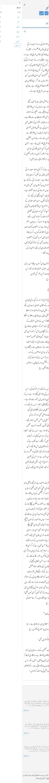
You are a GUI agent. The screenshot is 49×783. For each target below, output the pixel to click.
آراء (24, 13)
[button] (2, 31)
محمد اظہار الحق (29, 7)
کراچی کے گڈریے (42, 693)
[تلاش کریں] (2, 4)
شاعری (29, 13)
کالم (34, 13)
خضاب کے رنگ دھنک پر (40, 716)
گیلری (19, 13)
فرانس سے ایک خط (42, 739)
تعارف (39, 13)
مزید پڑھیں (4, 710)
